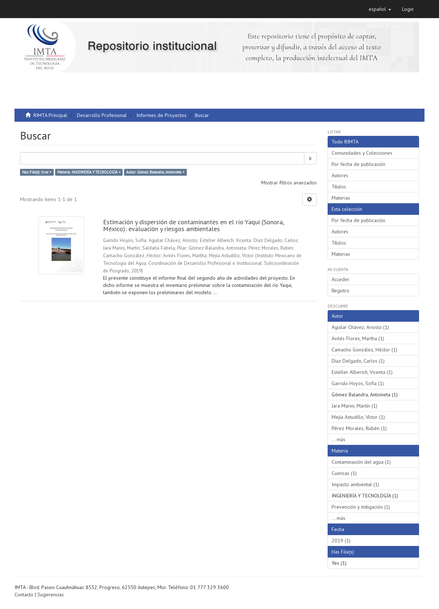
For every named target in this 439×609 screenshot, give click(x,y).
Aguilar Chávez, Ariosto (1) (360, 327)
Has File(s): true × (36, 172)
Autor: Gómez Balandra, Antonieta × (155, 172)
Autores (340, 175)
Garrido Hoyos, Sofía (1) (358, 383)
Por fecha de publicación (358, 164)
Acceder (340, 279)
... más (338, 439)
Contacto (24, 594)
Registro (340, 290)
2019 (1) (341, 540)
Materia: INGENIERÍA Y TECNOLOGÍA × (88, 172)
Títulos (339, 186)
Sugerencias (50, 594)
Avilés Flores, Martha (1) (358, 338)
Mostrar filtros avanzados (289, 182)
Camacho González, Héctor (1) (364, 349)
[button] (380, 9)
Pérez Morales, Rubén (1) (359, 428)
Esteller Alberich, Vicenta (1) (362, 372)
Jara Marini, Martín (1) (354, 405)
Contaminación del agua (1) (361, 462)
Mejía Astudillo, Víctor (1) (358, 417)
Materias (341, 198)
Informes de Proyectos (161, 115)
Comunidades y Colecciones (362, 153)
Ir (310, 158)
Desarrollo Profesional (102, 115)
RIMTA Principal (50, 115)
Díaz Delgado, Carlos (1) (358, 361)
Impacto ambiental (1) (355, 484)
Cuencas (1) (344, 473)
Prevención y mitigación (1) (361, 507)
